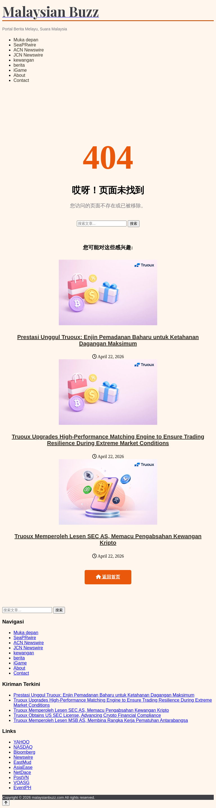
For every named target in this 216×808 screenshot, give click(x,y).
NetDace (22, 772)
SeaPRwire (25, 44)
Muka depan (26, 39)
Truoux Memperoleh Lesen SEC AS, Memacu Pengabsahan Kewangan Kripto (108, 539)
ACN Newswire (29, 50)
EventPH (22, 787)
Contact (21, 80)
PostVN (21, 777)
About (19, 75)
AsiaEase (23, 767)
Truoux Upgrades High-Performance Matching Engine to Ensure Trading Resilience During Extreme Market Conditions (108, 440)
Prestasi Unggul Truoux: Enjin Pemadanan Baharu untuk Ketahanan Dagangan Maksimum (108, 340)
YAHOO (22, 742)
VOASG (22, 782)
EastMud (22, 762)
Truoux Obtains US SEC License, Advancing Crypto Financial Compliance (87, 715)
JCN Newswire (28, 55)
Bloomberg (24, 752)
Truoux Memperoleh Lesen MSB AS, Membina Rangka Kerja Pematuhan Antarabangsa (101, 720)
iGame (20, 70)
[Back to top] (6, 803)
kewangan (24, 60)
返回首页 (108, 576)
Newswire (23, 757)
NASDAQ (23, 747)
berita (19, 65)
